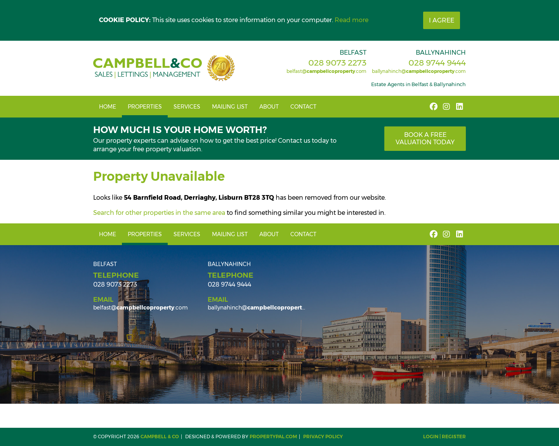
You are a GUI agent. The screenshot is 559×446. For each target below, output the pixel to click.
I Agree (441, 20)
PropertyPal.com (273, 436)
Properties (145, 106)
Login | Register (444, 436)
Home (107, 106)
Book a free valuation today (425, 138)
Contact (303, 106)
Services (187, 106)
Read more (351, 20)
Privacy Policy (323, 436)
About (269, 106)
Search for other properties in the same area (159, 212)
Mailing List (230, 106)
